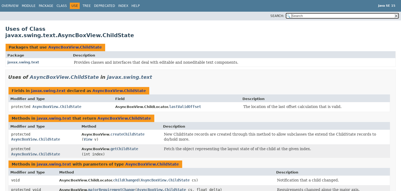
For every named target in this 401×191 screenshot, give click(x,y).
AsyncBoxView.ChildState (75, 47)
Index (123, 6)
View (88, 139)
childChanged (126, 180)
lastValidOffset (185, 107)
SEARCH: (277, 16)
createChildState (127, 134)
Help (135, 6)
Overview (10, 6)
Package (46, 6)
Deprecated (104, 6)
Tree (87, 6)
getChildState (124, 149)
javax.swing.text (23, 62)
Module (29, 6)
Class (62, 6)
